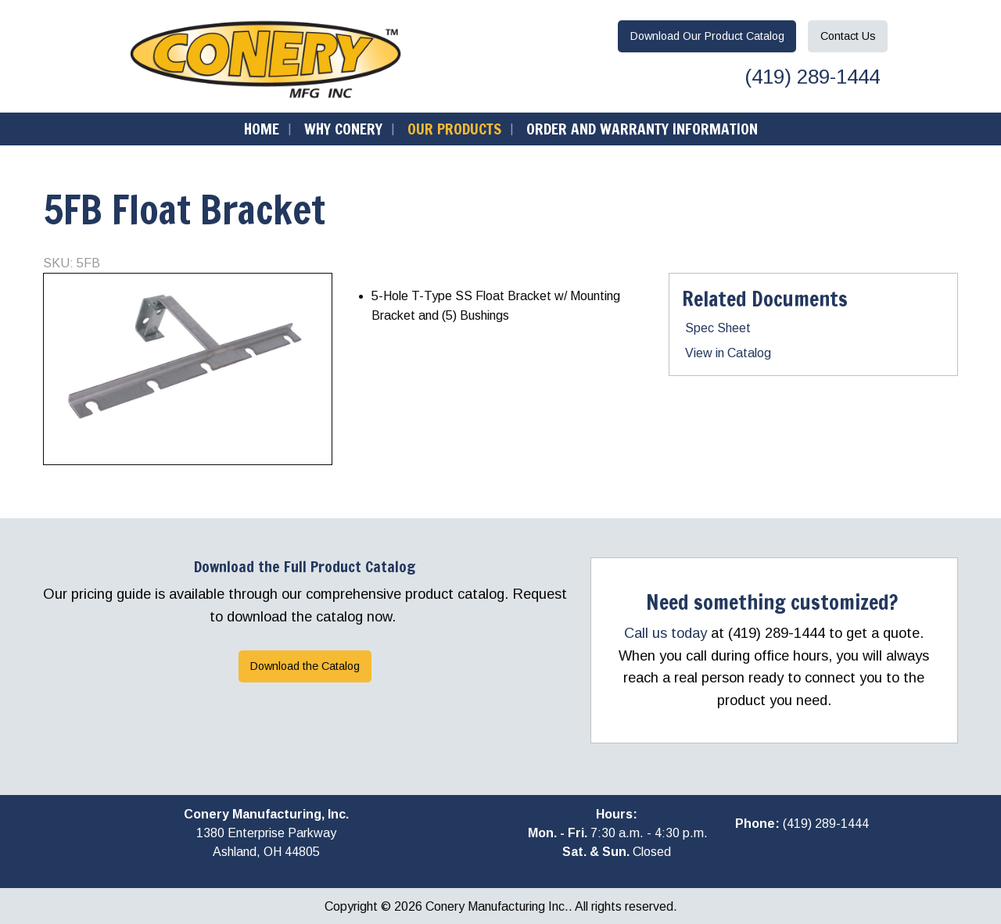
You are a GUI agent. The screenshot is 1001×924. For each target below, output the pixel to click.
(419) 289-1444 (809, 76)
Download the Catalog (305, 666)
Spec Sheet (718, 328)
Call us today (665, 633)
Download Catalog (707, 36)
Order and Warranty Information (642, 128)
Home (261, 128)
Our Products (454, 128)
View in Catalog (728, 353)
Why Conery (343, 128)
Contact (848, 36)
